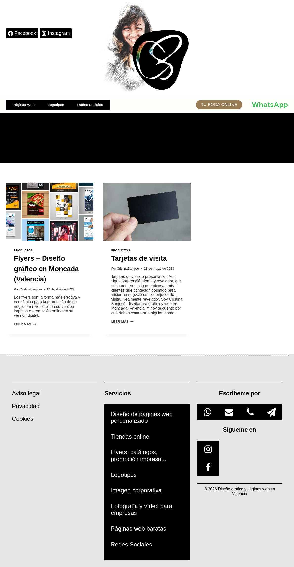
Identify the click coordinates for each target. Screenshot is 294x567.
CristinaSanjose (31, 289)
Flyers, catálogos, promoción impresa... (138, 455)
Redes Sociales (90, 105)
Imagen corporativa (136, 490)
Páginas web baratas (138, 528)
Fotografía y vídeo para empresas (141, 509)
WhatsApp (270, 104)
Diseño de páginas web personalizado (142, 417)
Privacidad (26, 406)
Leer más (25, 324)
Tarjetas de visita (139, 258)
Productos (23, 250)
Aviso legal (26, 393)
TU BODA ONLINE (219, 104)
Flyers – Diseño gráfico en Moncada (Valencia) (46, 268)
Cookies (22, 418)
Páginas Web (24, 105)
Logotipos (56, 105)
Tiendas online (130, 436)
